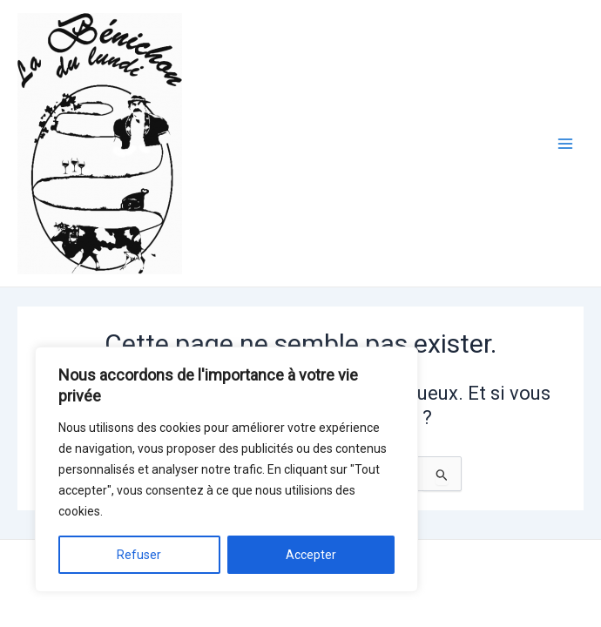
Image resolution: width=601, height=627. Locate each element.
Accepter (311, 555)
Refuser (139, 555)
